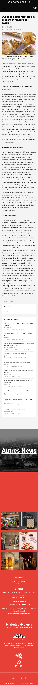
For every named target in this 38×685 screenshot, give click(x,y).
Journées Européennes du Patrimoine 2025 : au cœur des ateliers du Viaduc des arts (19, 344)
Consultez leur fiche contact (19, 614)
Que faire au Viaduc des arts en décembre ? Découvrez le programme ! (19, 334)
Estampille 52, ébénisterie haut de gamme (15, 409)
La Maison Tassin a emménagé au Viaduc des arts (17, 362)
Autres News (19, 450)
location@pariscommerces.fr (19, 604)
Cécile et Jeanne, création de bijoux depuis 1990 (16, 391)
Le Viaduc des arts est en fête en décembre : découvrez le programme (18, 381)
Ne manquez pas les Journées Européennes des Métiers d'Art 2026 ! (19, 324)
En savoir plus (19, 648)
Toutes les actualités (7, 301)
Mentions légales (9, 683)
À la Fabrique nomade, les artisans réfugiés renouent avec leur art (18, 400)
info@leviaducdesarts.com (19, 597)
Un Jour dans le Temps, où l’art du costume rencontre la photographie (18, 371)
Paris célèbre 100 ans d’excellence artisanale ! (16, 353)
